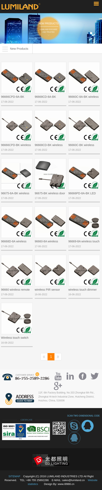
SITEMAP (14, 476)
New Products (15, 49)
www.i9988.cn (66, 484)
